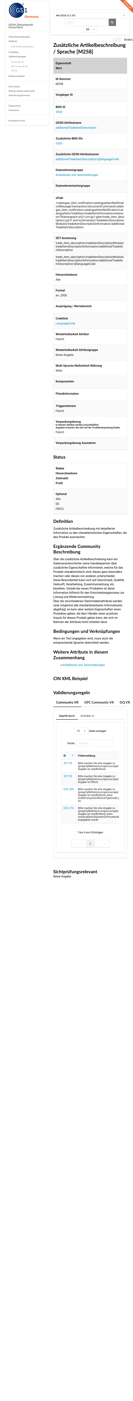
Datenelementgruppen (19, 36)
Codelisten (14, 52)
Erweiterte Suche (17, 120)
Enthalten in (87, 715)
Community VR (17, 62)
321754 (67, 763)
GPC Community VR (19, 66)
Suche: (71, 743)
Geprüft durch (67, 715)
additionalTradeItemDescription (76, 127)
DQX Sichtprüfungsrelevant (22, 46)
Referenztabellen (17, 76)
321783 (67, 776)
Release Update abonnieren (22, 91)
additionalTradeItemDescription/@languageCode (87, 159)
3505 (59, 143)
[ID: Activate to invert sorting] (68, 756)
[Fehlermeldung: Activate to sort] (103, 756)
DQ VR (14, 70)
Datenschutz (15, 105)
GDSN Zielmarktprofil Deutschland (21, 26)
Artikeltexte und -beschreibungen (77, 175)
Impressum (14, 110)
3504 (59, 112)
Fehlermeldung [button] (86, 755)
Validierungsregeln (17, 56)
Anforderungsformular (19, 95)
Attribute (13, 41)
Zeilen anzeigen (97, 731)
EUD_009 (68, 789)
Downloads (14, 86)
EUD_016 (68, 808)
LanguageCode (65, 323)
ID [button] (64, 755)
